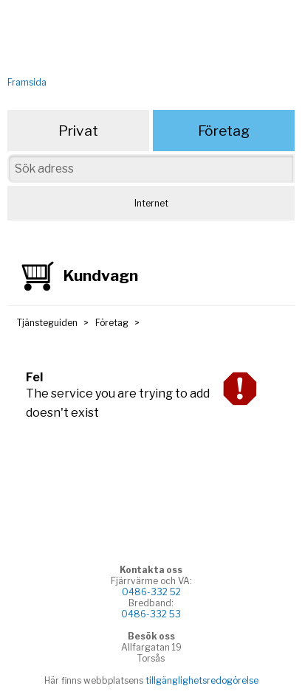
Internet (151, 203)
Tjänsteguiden (47, 322)
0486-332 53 (151, 614)
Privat (78, 130)
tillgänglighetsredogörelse (201, 680)
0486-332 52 (151, 591)
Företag (224, 130)
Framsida (27, 82)
